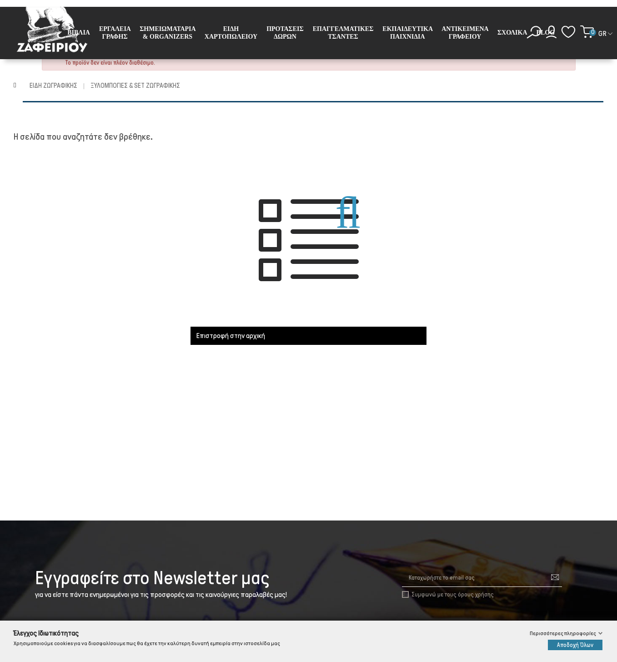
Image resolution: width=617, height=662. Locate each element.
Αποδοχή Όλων (575, 645)
